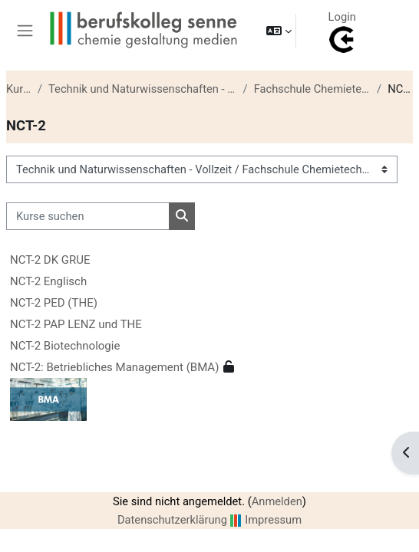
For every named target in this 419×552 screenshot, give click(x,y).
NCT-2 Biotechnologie (65, 346)
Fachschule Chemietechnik (312, 89)
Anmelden (277, 501)
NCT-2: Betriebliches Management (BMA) (114, 367)
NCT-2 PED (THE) (53, 303)
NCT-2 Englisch (48, 281)
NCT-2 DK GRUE (50, 260)
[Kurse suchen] (88, 216)
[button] (279, 31)
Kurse (18, 89)
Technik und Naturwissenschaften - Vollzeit (142, 89)
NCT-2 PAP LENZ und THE (76, 324)
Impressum (273, 520)
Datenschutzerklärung (172, 520)
